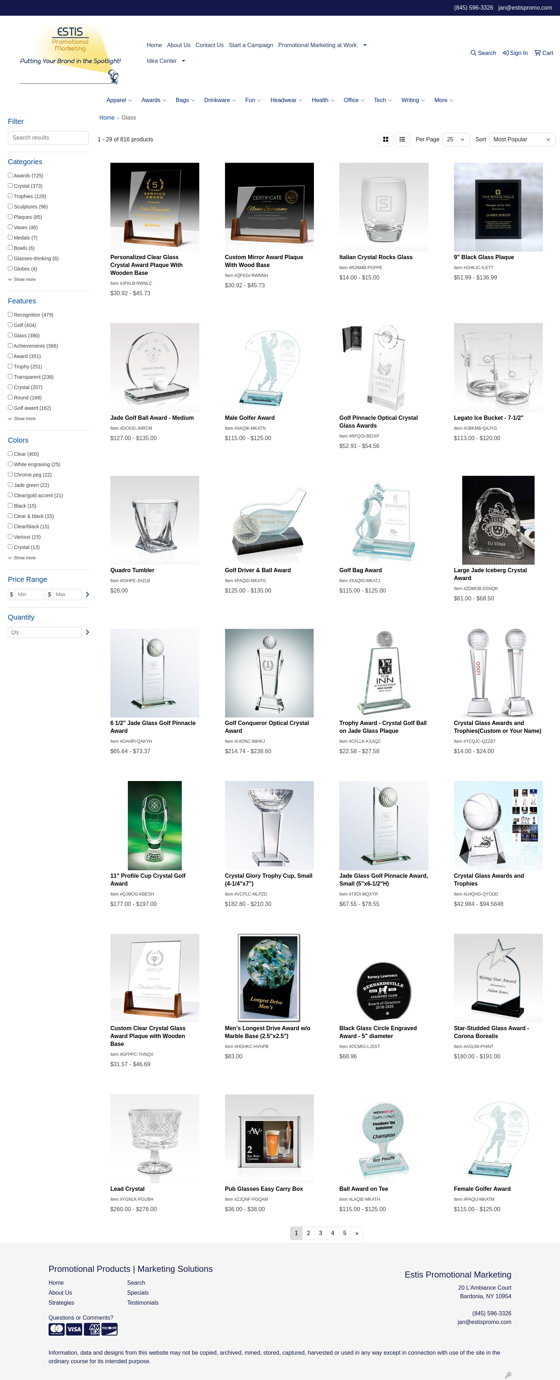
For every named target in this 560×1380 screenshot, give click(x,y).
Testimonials (143, 1303)
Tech (383, 100)
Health (323, 100)
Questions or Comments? (81, 1318)
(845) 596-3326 (473, 8)
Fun (253, 100)
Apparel (119, 100)
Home (154, 45)
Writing (413, 100)
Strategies (61, 1303)
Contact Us (210, 45)
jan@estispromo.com (525, 8)
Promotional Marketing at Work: (318, 45)
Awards (153, 100)
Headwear (286, 100)
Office (354, 100)
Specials (138, 1293)
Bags (185, 100)
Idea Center (162, 61)
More (443, 100)
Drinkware (220, 100)
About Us (179, 45)
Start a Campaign (251, 45)
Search (136, 1283)
